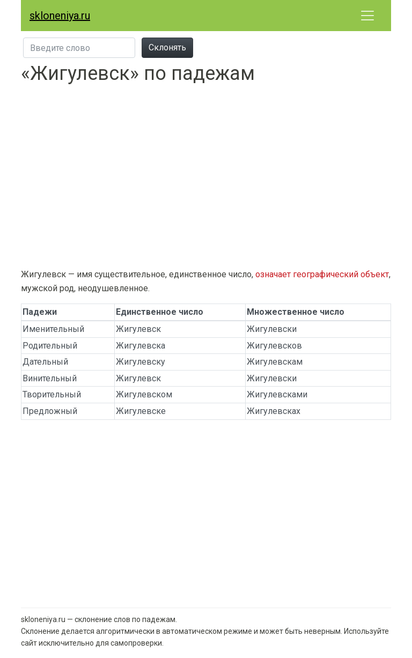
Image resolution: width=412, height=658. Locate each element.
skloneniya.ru (60, 15)
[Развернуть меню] (367, 15)
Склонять (167, 47)
